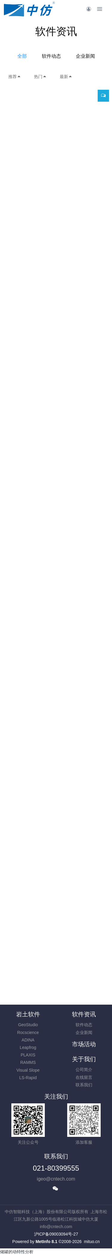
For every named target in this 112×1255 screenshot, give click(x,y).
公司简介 (84, 1069)
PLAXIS (28, 1055)
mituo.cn (92, 1241)
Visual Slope (28, 1070)
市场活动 (84, 1044)
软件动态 (51, 56)
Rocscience (28, 1032)
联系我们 (84, 1084)
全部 (22, 56)
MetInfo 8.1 (46, 1241)
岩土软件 (28, 1014)
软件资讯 (84, 1014)
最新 (66, 76)
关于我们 (84, 1059)
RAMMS (28, 1062)
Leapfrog (28, 1047)
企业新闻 (85, 56)
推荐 (14, 76)
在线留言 (84, 1077)
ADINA (28, 1040)
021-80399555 (56, 1168)
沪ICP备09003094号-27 (56, 1234)
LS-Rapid (28, 1077)
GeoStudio (28, 1024)
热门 (40, 76)
